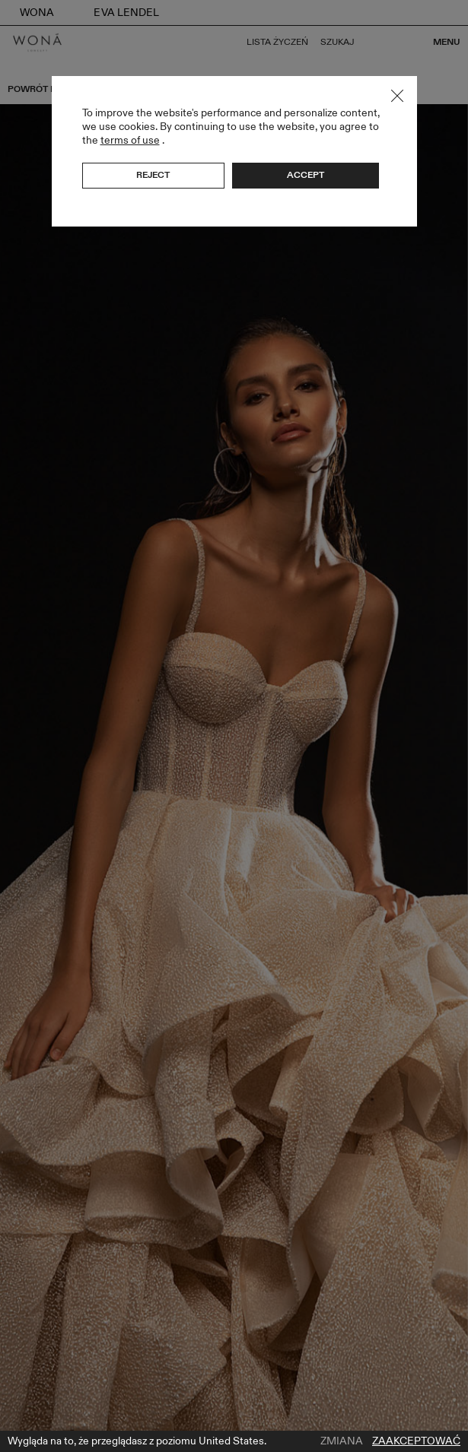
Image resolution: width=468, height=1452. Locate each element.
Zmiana (341, 1441)
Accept (305, 175)
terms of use (130, 140)
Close (397, 96)
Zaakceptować (416, 1441)
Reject (153, 175)
